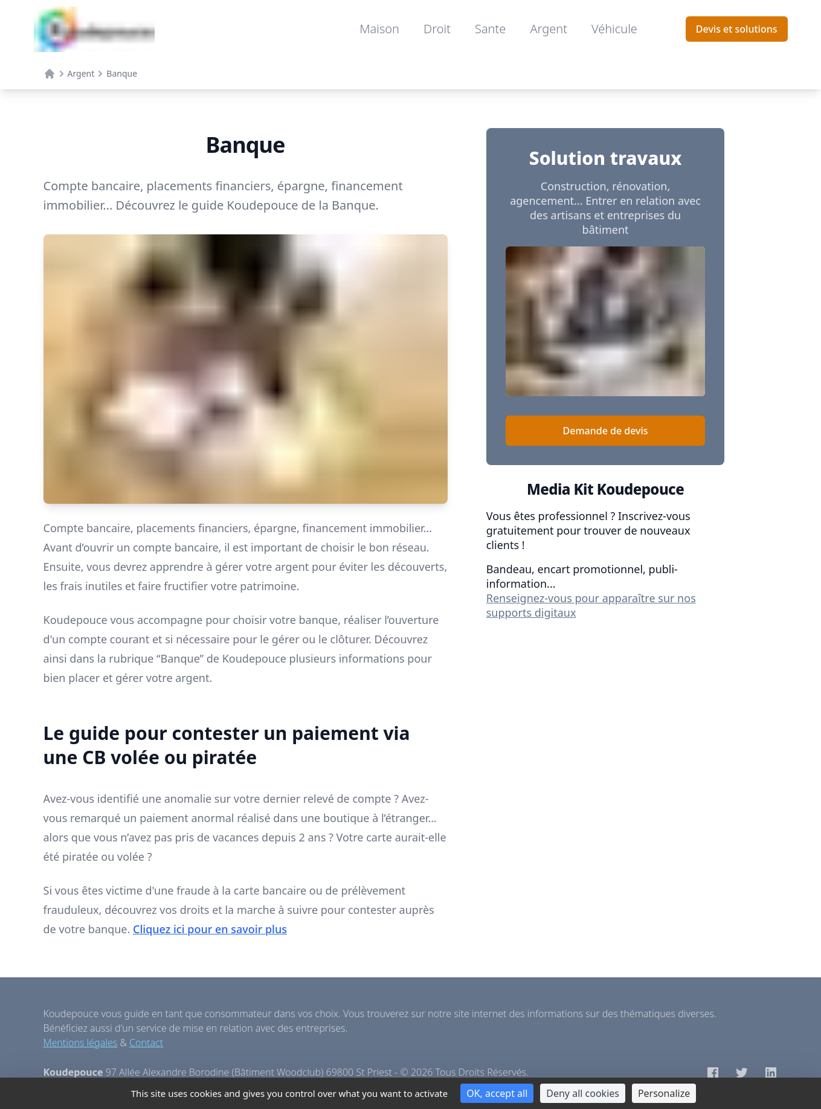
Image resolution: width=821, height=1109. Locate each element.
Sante (490, 29)
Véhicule (614, 29)
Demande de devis (605, 430)
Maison (379, 29)
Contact (146, 1042)
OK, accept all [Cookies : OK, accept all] (496, 1093)
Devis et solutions (737, 29)
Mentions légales (80, 1042)
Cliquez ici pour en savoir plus (210, 929)
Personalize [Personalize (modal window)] (664, 1093)
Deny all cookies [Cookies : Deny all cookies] (582, 1093)
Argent (548, 29)
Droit (437, 29)
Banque (121, 73)
